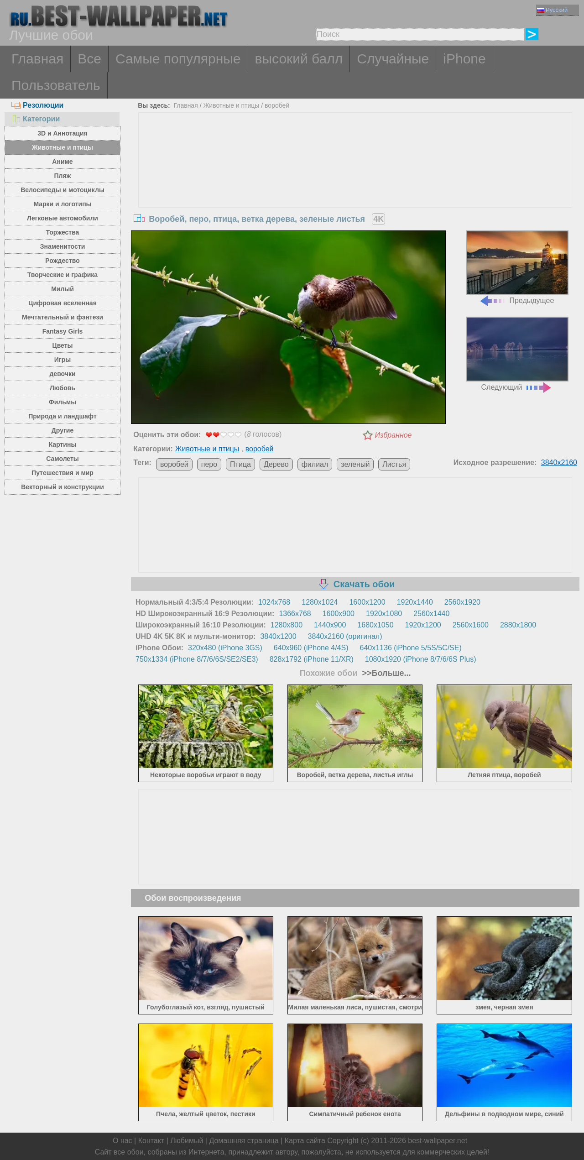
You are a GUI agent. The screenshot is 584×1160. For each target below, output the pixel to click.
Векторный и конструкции (62, 487)
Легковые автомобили (62, 218)
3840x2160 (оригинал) (345, 636)
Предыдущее (517, 267)
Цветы (62, 345)
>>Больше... (385, 673)
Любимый (186, 1140)
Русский (552, 9)
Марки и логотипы (62, 204)
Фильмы (62, 402)
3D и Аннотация (62, 133)
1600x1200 (367, 602)
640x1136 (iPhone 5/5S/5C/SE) (411, 648)
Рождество (62, 260)
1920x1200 (423, 625)
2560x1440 (431, 613)
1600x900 (339, 613)
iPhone (464, 58)
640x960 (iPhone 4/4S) (311, 648)
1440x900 (330, 625)
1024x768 (274, 602)
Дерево (276, 464)
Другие (62, 430)
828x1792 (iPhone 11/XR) (312, 659)
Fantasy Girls (62, 331)
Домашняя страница (243, 1140)
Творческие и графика (62, 274)
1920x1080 (384, 613)
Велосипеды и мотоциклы (62, 189)
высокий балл (299, 58)
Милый (62, 289)
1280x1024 (320, 602)
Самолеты (62, 458)
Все (89, 58)
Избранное (393, 435)
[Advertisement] (355, 181)
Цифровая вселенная (62, 303)
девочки (62, 373)
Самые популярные (178, 58)
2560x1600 (471, 625)
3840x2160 (559, 462)
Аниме (62, 161)
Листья (394, 464)
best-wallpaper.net (437, 1140)
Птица (240, 464)
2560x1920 (462, 602)
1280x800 (286, 625)
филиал (315, 464)
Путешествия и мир (62, 472)
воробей (277, 105)
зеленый (355, 464)
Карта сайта (305, 1140)
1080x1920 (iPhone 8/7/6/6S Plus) (420, 659)
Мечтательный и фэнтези (62, 317)
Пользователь (55, 85)
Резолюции (37, 105)
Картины (63, 444)
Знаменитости (62, 246)
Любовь (62, 388)
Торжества (62, 232)
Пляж (62, 175)
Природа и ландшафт (62, 416)
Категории (35, 119)
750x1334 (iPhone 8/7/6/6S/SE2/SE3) (197, 659)
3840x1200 (278, 636)
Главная (37, 58)
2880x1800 (518, 625)
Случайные (393, 58)
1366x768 (295, 613)
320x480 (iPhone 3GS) (225, 648)
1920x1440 (415, 602)
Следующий (517, 354)
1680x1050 (375, 625)
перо (209, 464)
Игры (62, 359)
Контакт (151, 1140)
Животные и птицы (62, 147)
